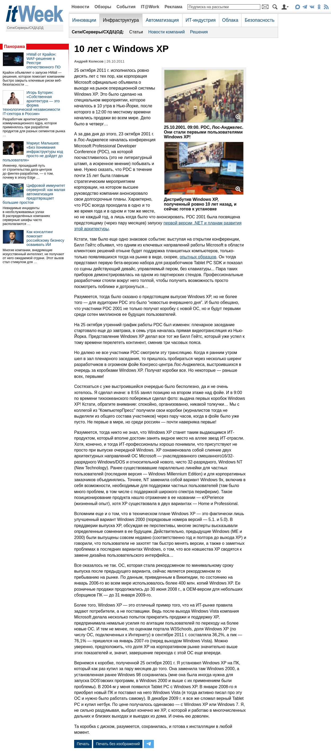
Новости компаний (166, 32)
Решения (199, 32)
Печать (83, 744)
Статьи (136, 32)
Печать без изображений (118, 744)
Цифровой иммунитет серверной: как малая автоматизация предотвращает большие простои (34, 194)
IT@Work (150, 7)
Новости (80, 7)
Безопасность (259, 20)
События (126, 7)
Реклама (173, 7)
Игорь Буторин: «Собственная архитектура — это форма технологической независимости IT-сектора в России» (31, 103)
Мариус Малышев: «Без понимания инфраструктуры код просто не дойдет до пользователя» (33, 151)
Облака (230, 20)
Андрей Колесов (89, 61)
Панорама (14, 46)
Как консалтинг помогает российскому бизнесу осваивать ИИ (45, 238)
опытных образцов (198, 257)
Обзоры (103, 7)
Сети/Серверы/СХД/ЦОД (25, 28)
